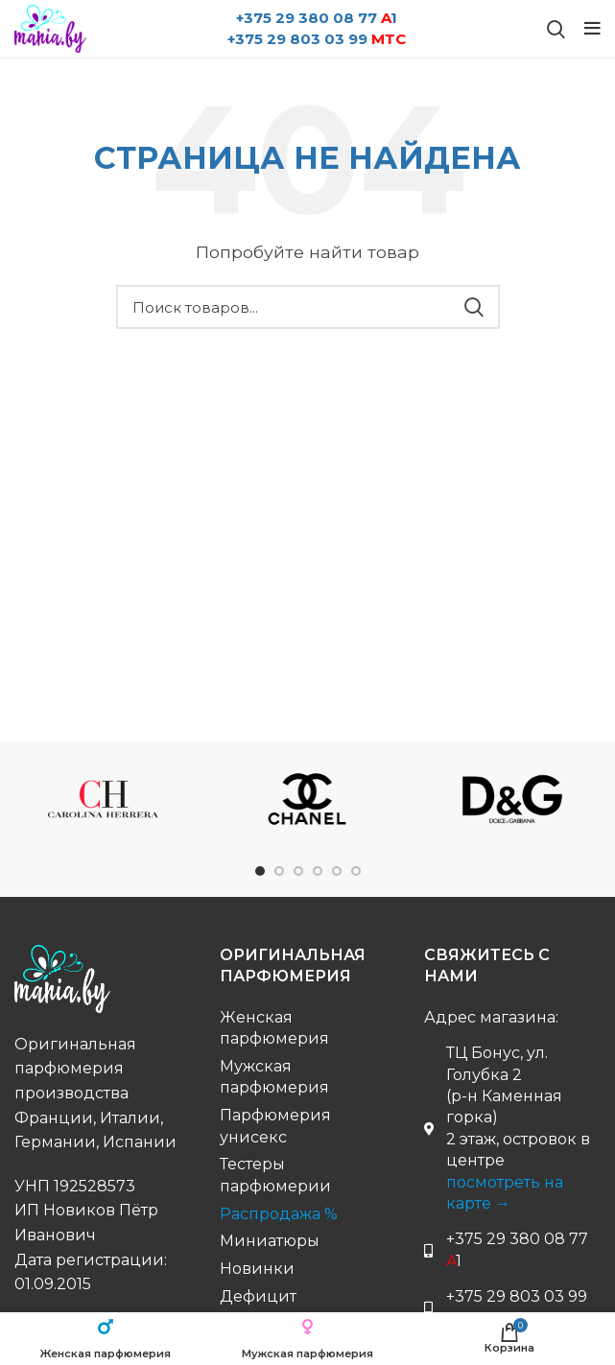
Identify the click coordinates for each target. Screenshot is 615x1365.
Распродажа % (279, 1214)
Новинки (257, 1268)
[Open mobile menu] (592, 29)
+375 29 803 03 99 (316, 39)
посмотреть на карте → (504, 1192)
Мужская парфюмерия (274, 1076)
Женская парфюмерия (274, 1027)
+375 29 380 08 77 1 (316, 18)
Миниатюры (269, 1241)
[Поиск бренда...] (556, 29)
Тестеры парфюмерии (275, 1174)
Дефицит (258, 1296)
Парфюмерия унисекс (275, 1125)
